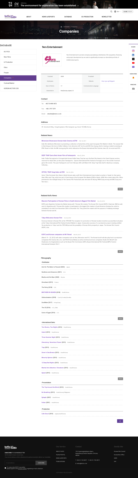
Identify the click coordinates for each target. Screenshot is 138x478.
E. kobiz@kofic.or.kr (81, 463)
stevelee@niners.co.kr (54, 114)
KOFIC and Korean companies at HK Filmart (57, 234)
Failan (44, 402)
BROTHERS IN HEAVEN (49, 292)
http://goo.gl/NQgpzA (108, 81)
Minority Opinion (47, 357)
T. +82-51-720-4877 (81, 460)
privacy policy (22, 468)
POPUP (128, 11)
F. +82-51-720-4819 (94, 460)
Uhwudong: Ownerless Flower (52, 342)
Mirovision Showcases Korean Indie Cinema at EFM (59, 141)
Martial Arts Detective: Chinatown (53, 368)
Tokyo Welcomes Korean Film (52, 218)
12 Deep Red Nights (48, 363)
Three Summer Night (49, 337)
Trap (43, 347)
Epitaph (44, 397)
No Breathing (46, 392)
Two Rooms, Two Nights (50, 327)
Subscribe (41, 463)
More (120, 189)
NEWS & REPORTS (48, 17)
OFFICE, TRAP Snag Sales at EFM (53, 172)
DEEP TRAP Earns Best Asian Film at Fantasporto (59, 155)
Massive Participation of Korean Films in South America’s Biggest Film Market (69, 201)
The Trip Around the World (51, 387)
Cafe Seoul (45, 414)
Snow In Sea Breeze (48, 352)
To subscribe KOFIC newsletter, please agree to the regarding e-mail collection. (25, 468)
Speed (44, 373)
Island (44, 332)
